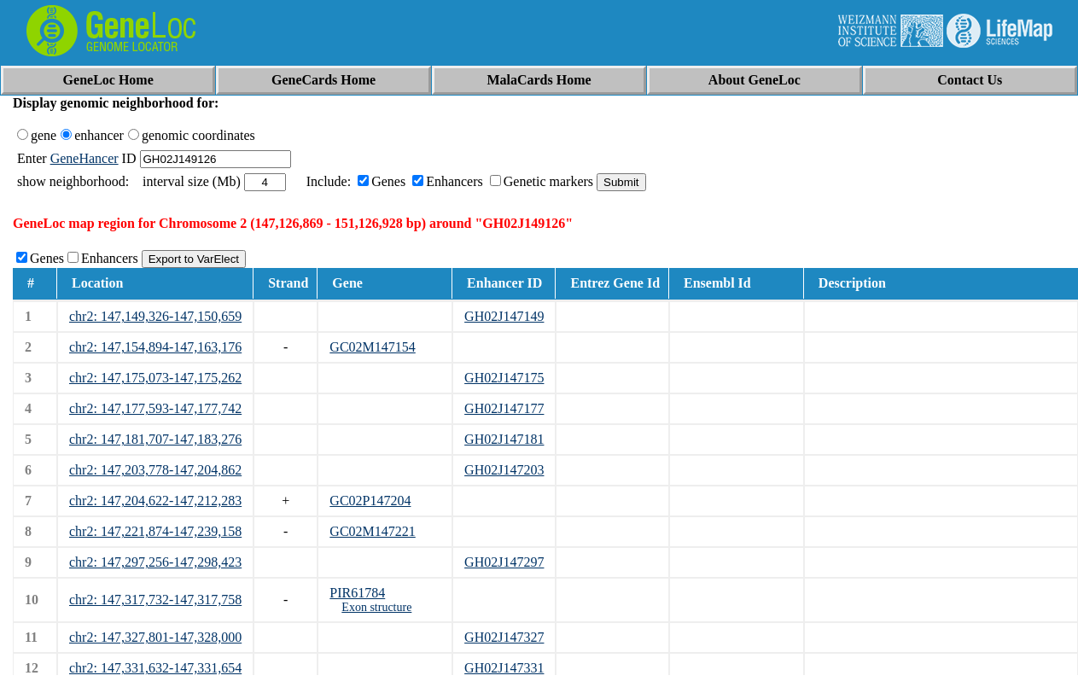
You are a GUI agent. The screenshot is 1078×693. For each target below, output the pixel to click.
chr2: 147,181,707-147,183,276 (155, 439)
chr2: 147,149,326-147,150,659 (155, 316)
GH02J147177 (504, 408)
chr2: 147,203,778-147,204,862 (155, 470)
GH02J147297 (504, 562)
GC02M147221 (372, 531)
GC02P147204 (370, 500)
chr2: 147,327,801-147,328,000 (155, 637)
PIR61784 (357, 592)
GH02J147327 (504, 637)
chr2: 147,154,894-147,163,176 (155, 347)
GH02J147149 (504, 316)
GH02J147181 (504, 439)
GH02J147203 (504, 470)
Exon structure (376, 607)
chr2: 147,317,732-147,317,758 (155, 599)
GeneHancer (84, 158)
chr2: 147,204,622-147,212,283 (155, 500)
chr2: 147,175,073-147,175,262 (155, 377)
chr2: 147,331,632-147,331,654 (155, 668)
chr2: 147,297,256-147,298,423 (155, 562)
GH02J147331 (504, 668)
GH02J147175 (504, 377)
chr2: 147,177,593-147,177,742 (155, 408)
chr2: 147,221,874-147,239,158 (155, 531)
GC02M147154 (372, 347)
